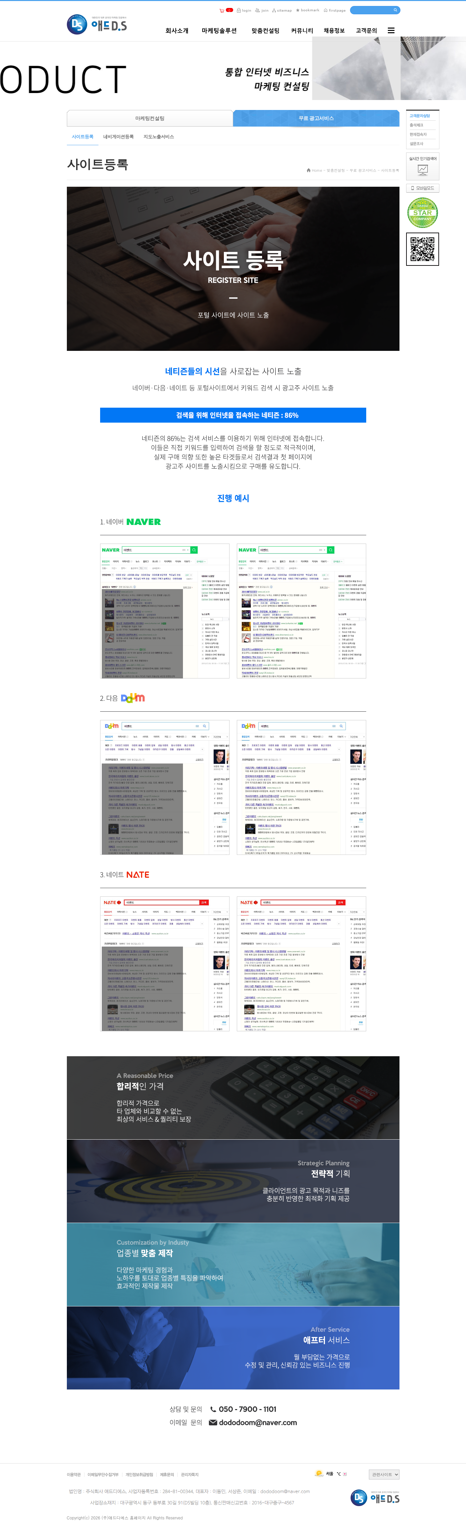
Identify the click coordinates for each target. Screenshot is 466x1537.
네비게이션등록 (118, 136)
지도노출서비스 (159, 136)
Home (317, 170)
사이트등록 (82, 136)
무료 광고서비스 (363, 170)
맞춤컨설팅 (336, 170)
